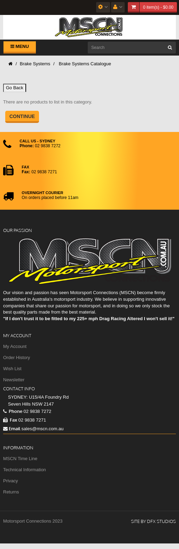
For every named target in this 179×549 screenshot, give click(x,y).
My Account (14, 346)
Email (11, 428)
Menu (19, 46)
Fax (10, 420)
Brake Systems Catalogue (84, 63)
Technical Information (24, 469)
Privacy (10, 480)
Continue (22, 116)
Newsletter (13, 379)
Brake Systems (35, 63)
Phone (12, 411)
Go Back (14, 87)
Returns (11, 491)
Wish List (12, 368)
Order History (16, 357)
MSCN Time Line (20, 458)
